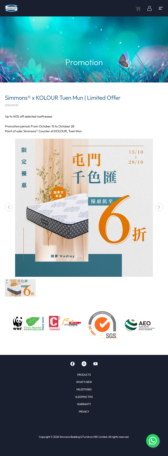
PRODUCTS (84, 374)
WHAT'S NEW (84, 382)
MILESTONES (84, 389)
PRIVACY (84, 411)
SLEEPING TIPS (84, 397)
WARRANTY (84, 404)
